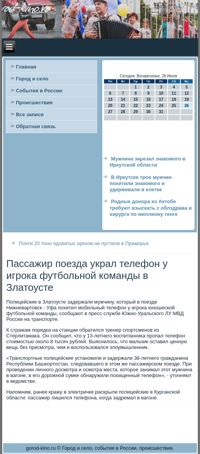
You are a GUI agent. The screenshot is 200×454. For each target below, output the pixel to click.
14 (123, 99)
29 (136, 112)
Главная (26, 67)
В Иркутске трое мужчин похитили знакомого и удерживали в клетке (140, 183)
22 (136, 105)
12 (187, 93)
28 (123, 112)
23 (148, 105)
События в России (39, 90)
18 (174, 99)
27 (110, 112)
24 (161, 105)
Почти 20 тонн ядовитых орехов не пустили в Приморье (84, 243)
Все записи (30, 114)
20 (110, 105)
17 (161, 99)
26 (187, 105)
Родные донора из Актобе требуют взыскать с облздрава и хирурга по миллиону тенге (150, 208)
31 (161, 112)
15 (136, 99)
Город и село (32, 79)
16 (148, 99)
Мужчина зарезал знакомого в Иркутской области (147, 162)
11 (174, 93)
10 (161, 93)
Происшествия (34, 102)
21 (123, 105)
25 (174, 105)
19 (187, 99)
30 (148, 112)
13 (110, 99)
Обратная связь (35, 126)
